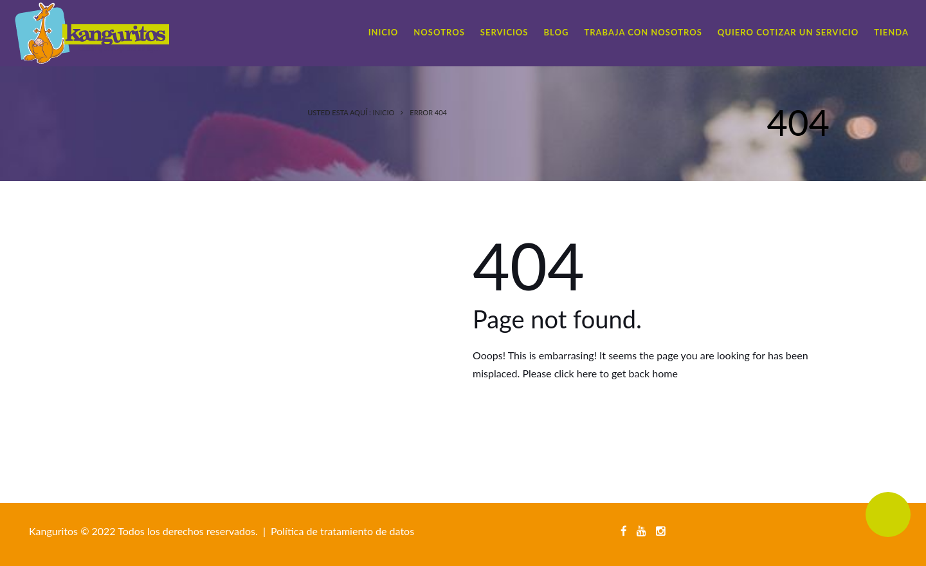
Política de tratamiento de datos (342, 531)
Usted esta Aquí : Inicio (350, 112)
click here (575, 373)
